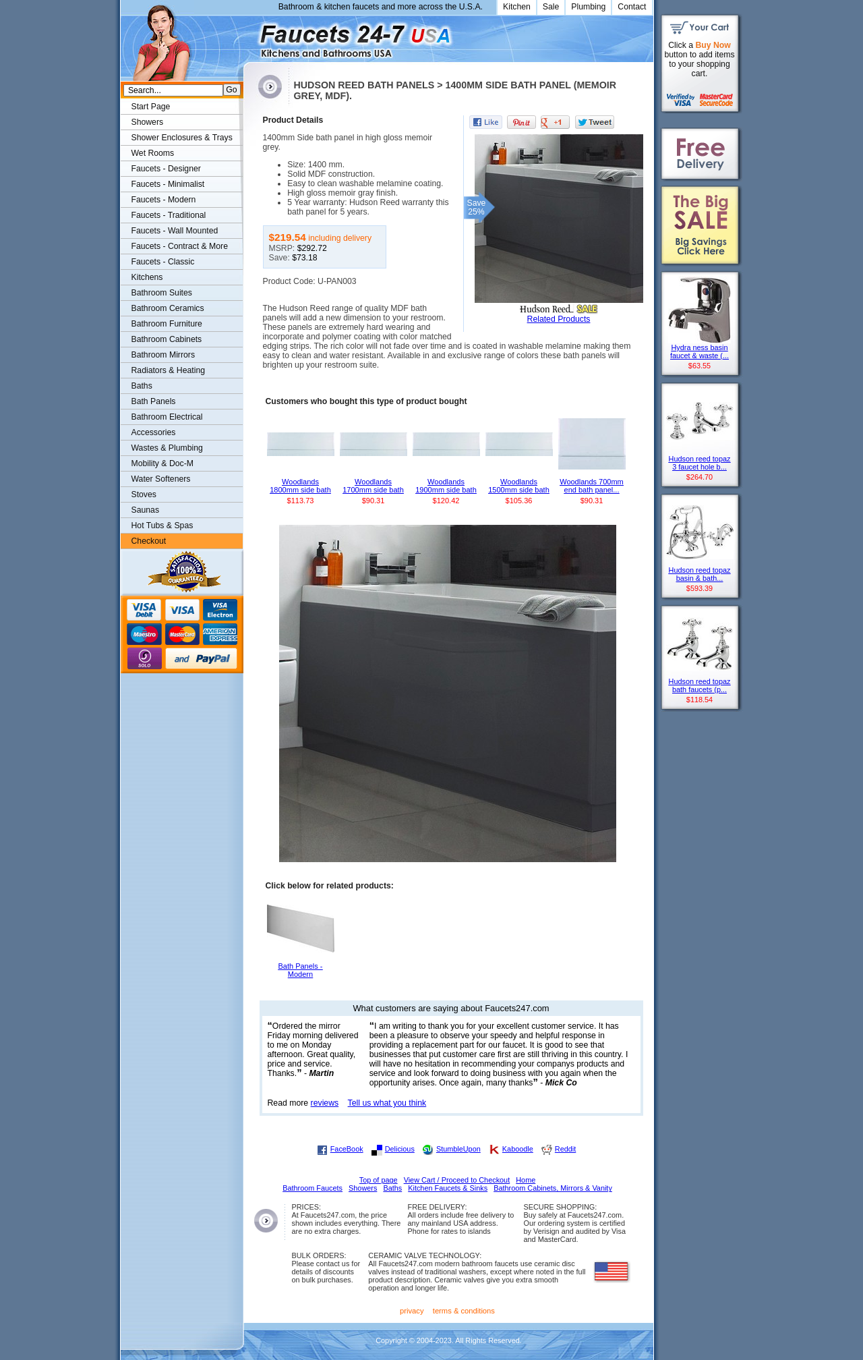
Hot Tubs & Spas (162, 525)
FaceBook (346, 1149)
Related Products (559, 319)
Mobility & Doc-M (162, 463)
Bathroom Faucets (312, 1188)
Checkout (149, 541)
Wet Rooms (153, 153)
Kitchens (147, 277)
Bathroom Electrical (167, 417)
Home (525, 1180)
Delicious (400, 1149)
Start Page (151, 106)
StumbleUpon (458, 1149)
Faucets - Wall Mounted (174, 230)
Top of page (378, 1180)
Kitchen (517, 6)
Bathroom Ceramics (167, 308)
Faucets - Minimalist (168, 184)
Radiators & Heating (168, 370)
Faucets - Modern (163, 199)
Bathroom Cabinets (166, 339)
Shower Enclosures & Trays (182, 137)
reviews (325, 1103)
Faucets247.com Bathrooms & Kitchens (250, 36)
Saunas (145, 510)
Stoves (143, 494)
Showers (147, 122)
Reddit (565, 1149)
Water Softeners (161, 479)
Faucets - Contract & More (179, 246)
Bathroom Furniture (166, 324)
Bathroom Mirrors (163, 355)
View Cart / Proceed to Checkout (457, 1180)
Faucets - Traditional (168, 215)
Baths (141, 386)
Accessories (153, 432)
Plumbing (588, 6)
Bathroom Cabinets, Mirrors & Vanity (553, 1188)
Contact (632, 6)
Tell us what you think (387, 1103)
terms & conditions (464, 1311)
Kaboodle (517, 1149)
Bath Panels (153, 401)
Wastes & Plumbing (167, 448)
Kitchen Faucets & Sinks (447, 1188)
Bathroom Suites (161, 293)
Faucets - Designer (166, 168)
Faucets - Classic (163, 261)
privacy (412, 1311)
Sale (551, 6)
